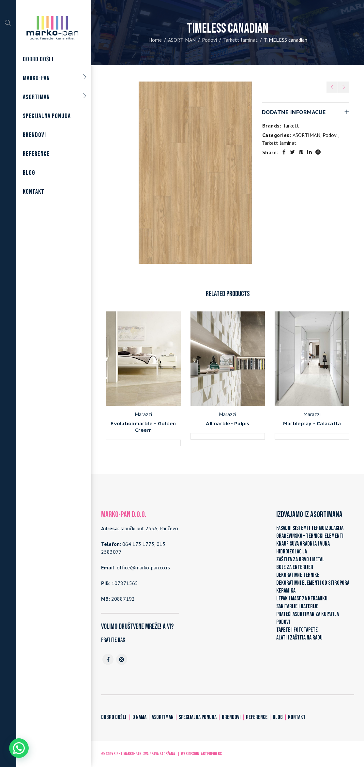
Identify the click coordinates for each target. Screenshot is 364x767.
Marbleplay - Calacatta (312, 423)
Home (155, 40)
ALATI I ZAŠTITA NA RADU (299, 637)
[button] (19, 748)
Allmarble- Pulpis (227, 423)
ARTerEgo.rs (211, 754)
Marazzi (143, 414)
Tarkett (291, 125)
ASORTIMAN (182, 40)
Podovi (209, 40)
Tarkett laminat (240, 40)
